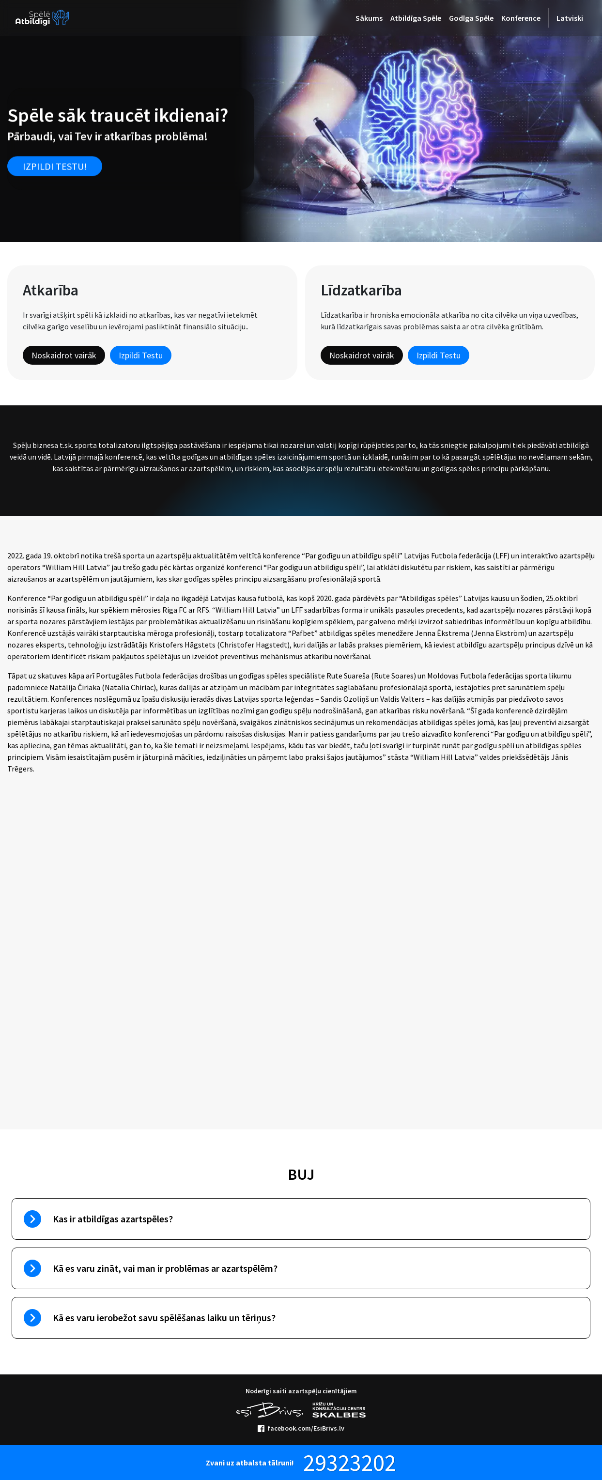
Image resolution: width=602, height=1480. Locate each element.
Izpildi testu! (55, 166)
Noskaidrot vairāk (63, 355)
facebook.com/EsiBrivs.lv (301, 1428)
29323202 (349, 1462)
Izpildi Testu (141, 355)
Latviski (569, 18)
